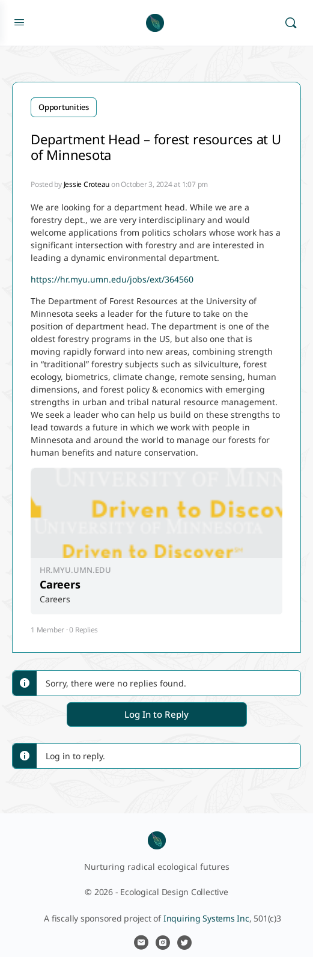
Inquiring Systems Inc (206, 918)
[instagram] (163, 942)
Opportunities (63, 107)
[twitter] (184, 942)
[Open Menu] (19, 21)
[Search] (291, 23)
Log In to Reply (156, 714)
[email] (141, 942)
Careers (60, 584)
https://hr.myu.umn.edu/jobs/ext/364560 (112, 279)
